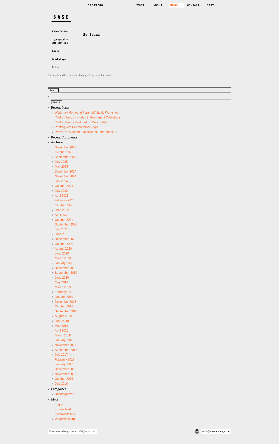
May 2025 (61, 166)
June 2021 (62, 234)
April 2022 (61, 214)
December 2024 (65, 171)
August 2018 (63, 316)
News (174, 5)
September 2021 (66, 224)
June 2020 (62, 253)
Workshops (59, 58)
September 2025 (66, 157)
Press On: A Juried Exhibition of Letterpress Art (86, 132)
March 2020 (63, 258)
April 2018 (61, 330)
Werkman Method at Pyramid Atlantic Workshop (87, 112)
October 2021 (64, 219)
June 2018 (62, 320)
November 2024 (65, 176)
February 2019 (64, 291)
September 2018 (66, 311)
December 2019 (65, 268)
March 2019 (63, 287)
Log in (59, 404)
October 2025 (64, 152)
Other (55, 67)
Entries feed (63, 409)
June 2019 (62, 277)
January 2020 (64, 263)
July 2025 (61, 161)
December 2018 (65, 301)
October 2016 (64, 378)
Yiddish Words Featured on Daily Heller (81, 122)
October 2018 (64, 306)
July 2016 (61, 383)
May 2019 (61, 282)
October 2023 (64, 185)
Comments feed (65, 414)
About (157, 5)
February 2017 (64, 359)
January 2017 (64, 364)
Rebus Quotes (60, 31)
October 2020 (64, 243)
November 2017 (65, 345)
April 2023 (61, 195)
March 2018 (63, 335)
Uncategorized (64, 394)
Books (55, 50)
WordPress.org (65, 418)
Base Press (94, 5)
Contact (193, 5)
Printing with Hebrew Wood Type (77, 127)
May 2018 (61, 325)
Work (140, 5)
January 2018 (64, 340)
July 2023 (61, 190)
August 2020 (63, 248)
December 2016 (65, 369)
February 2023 (64, 200)
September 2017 (66, 350)
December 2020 (65, 239)
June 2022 (62, 210)
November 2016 (65, 374)
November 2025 (65, 147)
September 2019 (66, 272)
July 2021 (61, 229)
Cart (210, 5)
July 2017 (61, 354)
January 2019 (64, 296)
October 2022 (64, 205)
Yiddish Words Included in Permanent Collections (88, 117)
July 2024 (61, 181)
